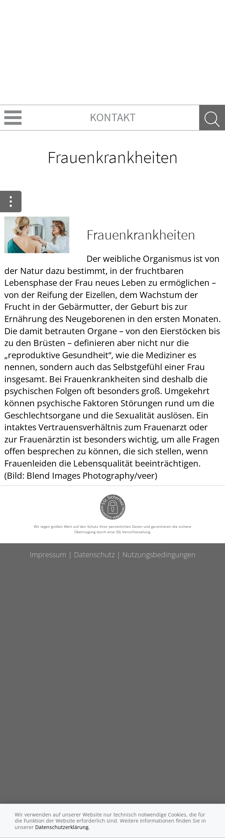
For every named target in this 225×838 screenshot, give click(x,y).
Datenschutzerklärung (62, 827)
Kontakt (113, 117)
